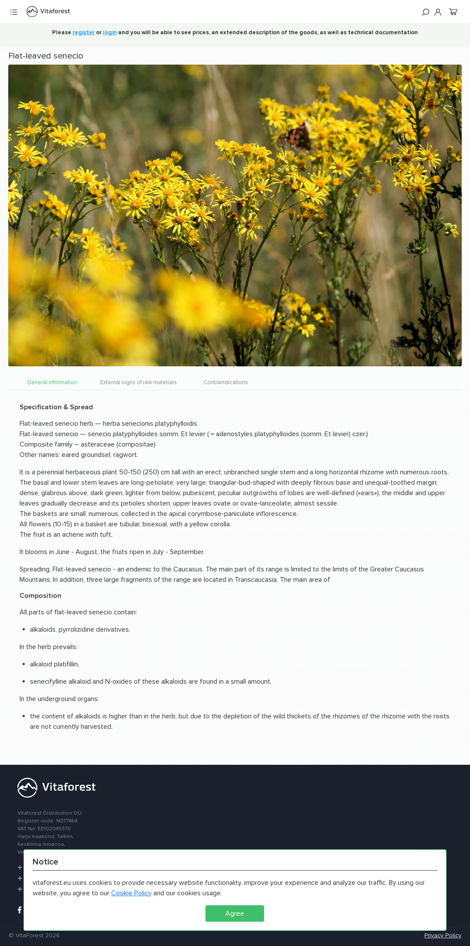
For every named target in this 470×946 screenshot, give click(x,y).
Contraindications (225, 382)
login (110, 32)
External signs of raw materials (138, 382)
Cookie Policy (131, 893)
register (84, 32)
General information (52, 382)
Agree (234, 913)
